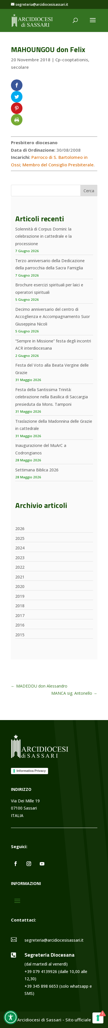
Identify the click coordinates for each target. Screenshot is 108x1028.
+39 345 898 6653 (41, 986)
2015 (19, 634)
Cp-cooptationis (71, 59)
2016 (19, 625)
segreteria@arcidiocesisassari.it (54, 940)
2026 (19, 528)
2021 (19, 577)
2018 (19, 605)
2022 (19, 567)
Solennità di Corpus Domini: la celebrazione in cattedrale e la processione (43, 236)
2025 (19, 538)
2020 (19, 586)
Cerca (89, 190)
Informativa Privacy (31, 770)
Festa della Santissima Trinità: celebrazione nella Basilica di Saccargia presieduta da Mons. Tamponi (51, 397)
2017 (19, 615)
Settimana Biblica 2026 (36, 470)
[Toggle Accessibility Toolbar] (10, 1017)
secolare (20, 67)
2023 (19, 557)
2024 (19, 548)
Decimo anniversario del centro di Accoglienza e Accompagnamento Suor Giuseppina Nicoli (52, 317)
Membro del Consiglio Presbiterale (58, 164)
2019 (19, 596)
